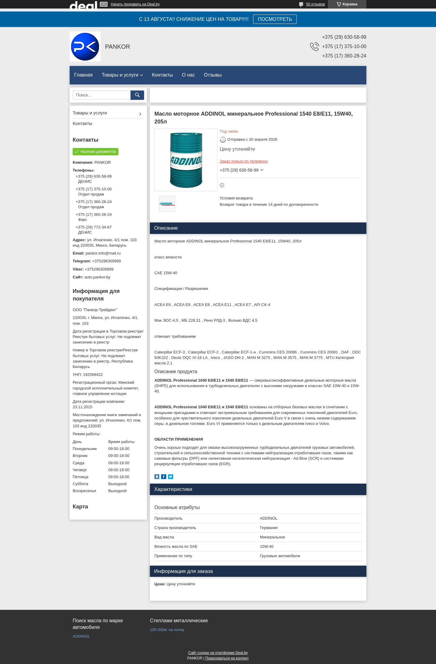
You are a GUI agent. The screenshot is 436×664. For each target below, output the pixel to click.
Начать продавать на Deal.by (135, 4)
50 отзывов (315, 4)
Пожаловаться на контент (227, 658)
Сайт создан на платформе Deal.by (218, 653)
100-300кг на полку (167, 629)
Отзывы (213, 74)
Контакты (162, 74)
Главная (83, 74)
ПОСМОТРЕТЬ (275, 19)
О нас (188, 74)
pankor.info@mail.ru (103, 253)
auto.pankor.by (97, 277)
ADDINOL (81, 636)
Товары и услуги (120, 74)
